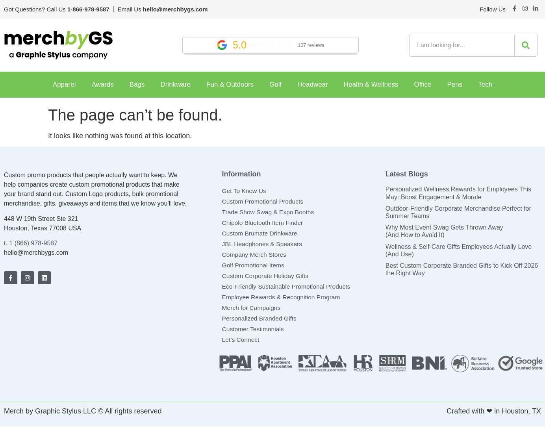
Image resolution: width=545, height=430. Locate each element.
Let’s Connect (241, 343)
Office (422, 84)
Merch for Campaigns (252, 310)
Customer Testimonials (254, 332)
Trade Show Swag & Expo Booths (269, 212)
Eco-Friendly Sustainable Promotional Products (288, 288)
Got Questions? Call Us (56, 9)
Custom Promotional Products (264, 201)
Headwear (312, 84)
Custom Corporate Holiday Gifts (266, 277)
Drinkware (176, 84)
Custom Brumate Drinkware (261, 234)
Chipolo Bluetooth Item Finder (264, 223)
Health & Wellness (371, 84)
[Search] (525, 45)
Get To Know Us (244, 190)
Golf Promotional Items (254, 267)
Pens (455, 84)
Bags (137, 84)
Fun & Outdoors (230, 84)
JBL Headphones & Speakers (263, 245)
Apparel (64, 84)
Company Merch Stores (255, 256)
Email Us (163, 9)
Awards (102, 84)
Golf (275, 84)
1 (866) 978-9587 (33, 243)
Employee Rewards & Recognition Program (283, 299)
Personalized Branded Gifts (260, 321)
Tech (485, 84)
